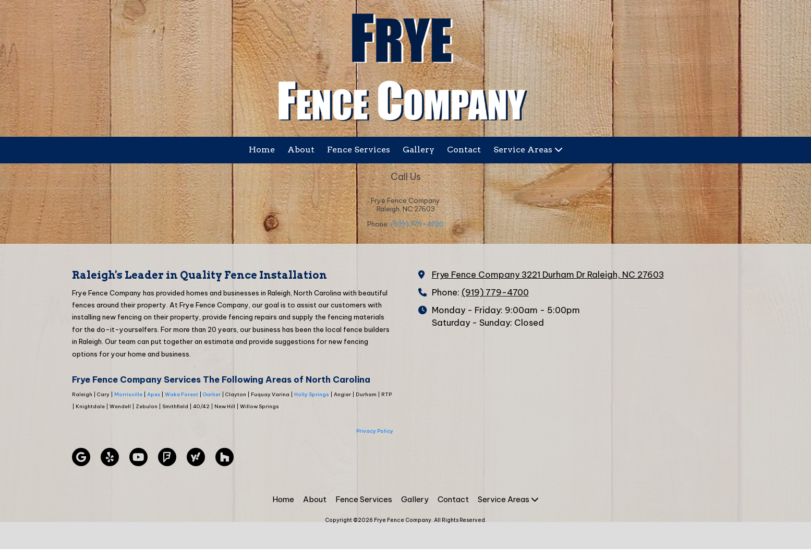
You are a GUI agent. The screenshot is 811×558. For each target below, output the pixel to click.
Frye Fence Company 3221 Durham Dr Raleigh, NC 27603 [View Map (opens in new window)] (548, 274)
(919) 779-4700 (417, 224)
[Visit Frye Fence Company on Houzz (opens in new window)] (224, 457)
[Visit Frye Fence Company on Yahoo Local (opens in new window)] (196, 457)
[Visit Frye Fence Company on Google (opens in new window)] (81, 457)
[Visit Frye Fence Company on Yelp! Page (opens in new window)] (110, 457)
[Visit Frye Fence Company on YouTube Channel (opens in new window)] (138, 457)
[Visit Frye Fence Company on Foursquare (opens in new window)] (167, 457)
